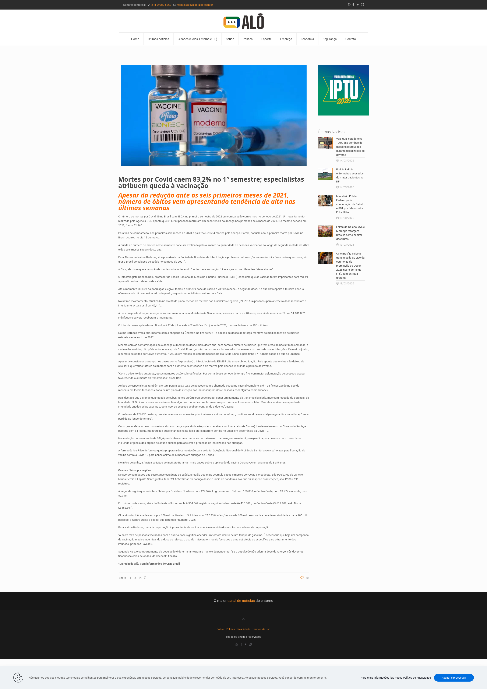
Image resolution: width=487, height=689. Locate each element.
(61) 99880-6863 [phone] (161, 4)
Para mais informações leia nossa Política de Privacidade (396, 677)
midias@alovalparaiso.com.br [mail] (195, 4)
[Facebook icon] (353, 5)
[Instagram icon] (362, 5)
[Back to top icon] (243, 619)
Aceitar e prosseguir (454, 677)
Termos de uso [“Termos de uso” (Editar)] (261, 629)
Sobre (220, 629)
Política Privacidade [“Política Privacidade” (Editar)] (238, 629)
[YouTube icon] (358, 5)
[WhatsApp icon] (349, 5)
